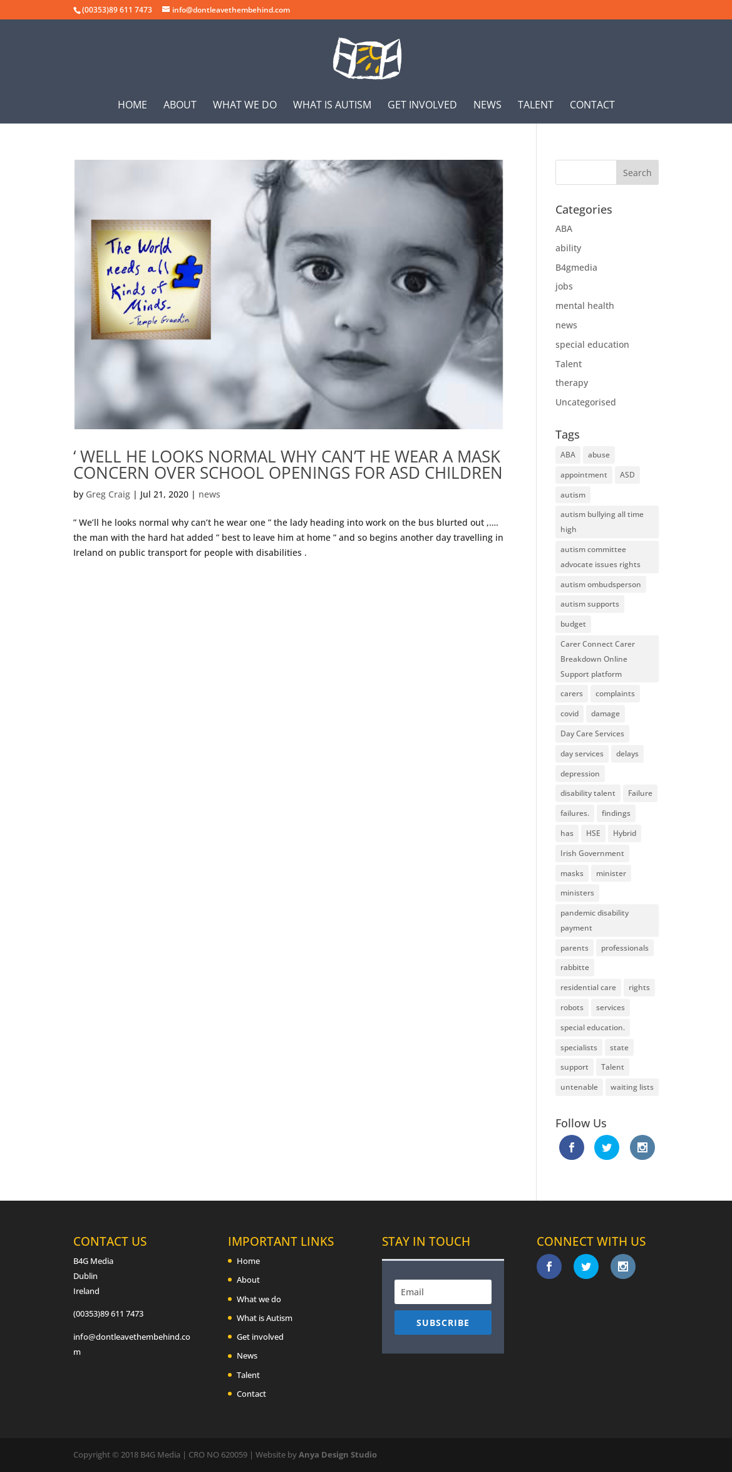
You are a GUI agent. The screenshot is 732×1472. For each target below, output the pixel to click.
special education (592, 344)
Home (132, 106)
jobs (564, 286)
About (180, 106)
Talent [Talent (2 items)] (612, 1067)
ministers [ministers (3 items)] (577, 892)
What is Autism (332, 106)
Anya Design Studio (338, 1454)
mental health (584, 305)
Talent (536, 106)
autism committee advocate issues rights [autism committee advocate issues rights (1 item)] (600, 557)
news (209, 494)
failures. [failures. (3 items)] (574, 813)
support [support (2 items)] (574, 1067)
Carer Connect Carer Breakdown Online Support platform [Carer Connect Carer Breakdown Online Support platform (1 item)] (597, 659)
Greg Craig (108, 494)
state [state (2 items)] (619, 1047)
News (487, 106)
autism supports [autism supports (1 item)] (589, 603)
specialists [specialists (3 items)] (578, 1047)
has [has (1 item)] (567, 833)
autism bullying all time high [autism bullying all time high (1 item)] (602, 522)
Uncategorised (585, 402)
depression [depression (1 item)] (580, 773)
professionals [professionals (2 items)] (625, 947)
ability (568, 248)
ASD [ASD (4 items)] (627, 474)
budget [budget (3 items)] (573, 624)
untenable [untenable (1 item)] (579, 1087)
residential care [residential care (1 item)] (588, 987)
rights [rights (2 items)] (639, 987)
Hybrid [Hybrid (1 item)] (624, 833)
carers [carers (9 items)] (571, 693)
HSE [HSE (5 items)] (593, 833)
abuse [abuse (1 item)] (599, 454)
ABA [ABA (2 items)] (567, 454)
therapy (571, 383)
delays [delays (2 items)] (627, 753)
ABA (563, 228)
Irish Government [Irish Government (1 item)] (592, 853)
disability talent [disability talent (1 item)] (588, 793)
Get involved (422, 106)
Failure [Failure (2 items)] (640, 793)
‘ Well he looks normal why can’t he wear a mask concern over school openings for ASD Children (288, 464)
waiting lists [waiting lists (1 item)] (632, 1087)
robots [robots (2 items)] (572, 1007)
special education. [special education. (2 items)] (592, 1027)
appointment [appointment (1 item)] (583, 474)
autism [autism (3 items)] (572, 494)
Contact (592, 106)
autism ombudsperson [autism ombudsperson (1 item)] (600, 584)
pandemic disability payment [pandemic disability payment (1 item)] (594, 920)
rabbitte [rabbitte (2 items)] (574, 967)
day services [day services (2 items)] (582, 753)
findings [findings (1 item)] (616, 813)
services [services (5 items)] (610, 1007)
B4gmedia (576, 267)
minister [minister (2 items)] (611, 873)
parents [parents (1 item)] (574, 947)
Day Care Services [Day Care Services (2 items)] (592, 733)
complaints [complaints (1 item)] (615, 693)
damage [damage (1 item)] (605, 713)
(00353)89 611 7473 (108, 1313)
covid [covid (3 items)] (569, 713)
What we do (245, 106)
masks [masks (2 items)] (572, 873)
